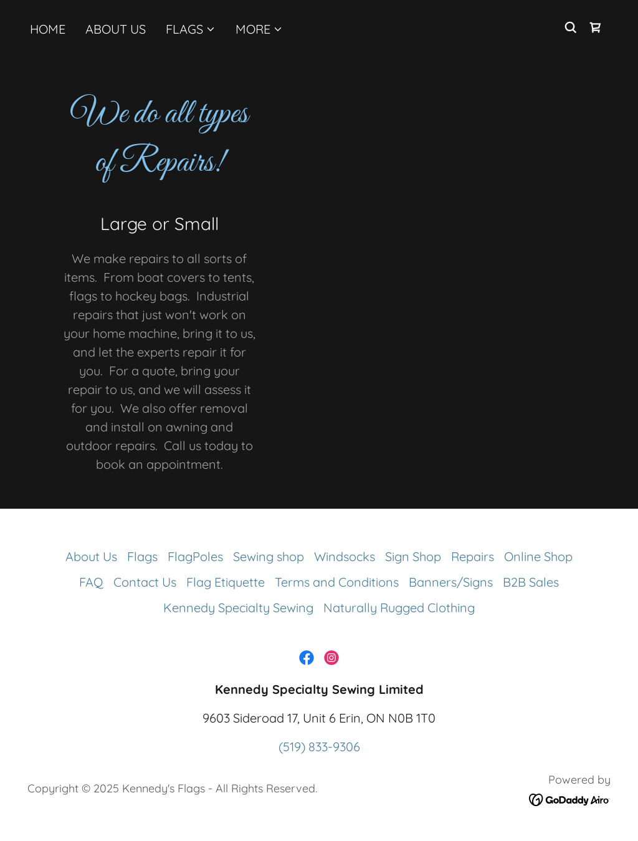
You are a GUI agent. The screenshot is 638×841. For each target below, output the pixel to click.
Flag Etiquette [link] (225, 582)
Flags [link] (142, 556)
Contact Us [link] (144, 582)
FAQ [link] (91, 582)
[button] (191, 29)
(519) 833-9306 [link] (319, 746)
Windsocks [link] (344, 556)
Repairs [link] (472, 556)
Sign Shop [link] (413, 556)
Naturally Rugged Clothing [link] (399, 607)
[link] (595, 27)
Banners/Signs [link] (451, 582)
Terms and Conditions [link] (337, 582)
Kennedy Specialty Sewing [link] (238, 607)
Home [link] (47, 29)
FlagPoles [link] (195, 556)
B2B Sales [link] (531, 582)
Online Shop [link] (538, 556)
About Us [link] (115, 29)
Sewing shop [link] (268, 556)
